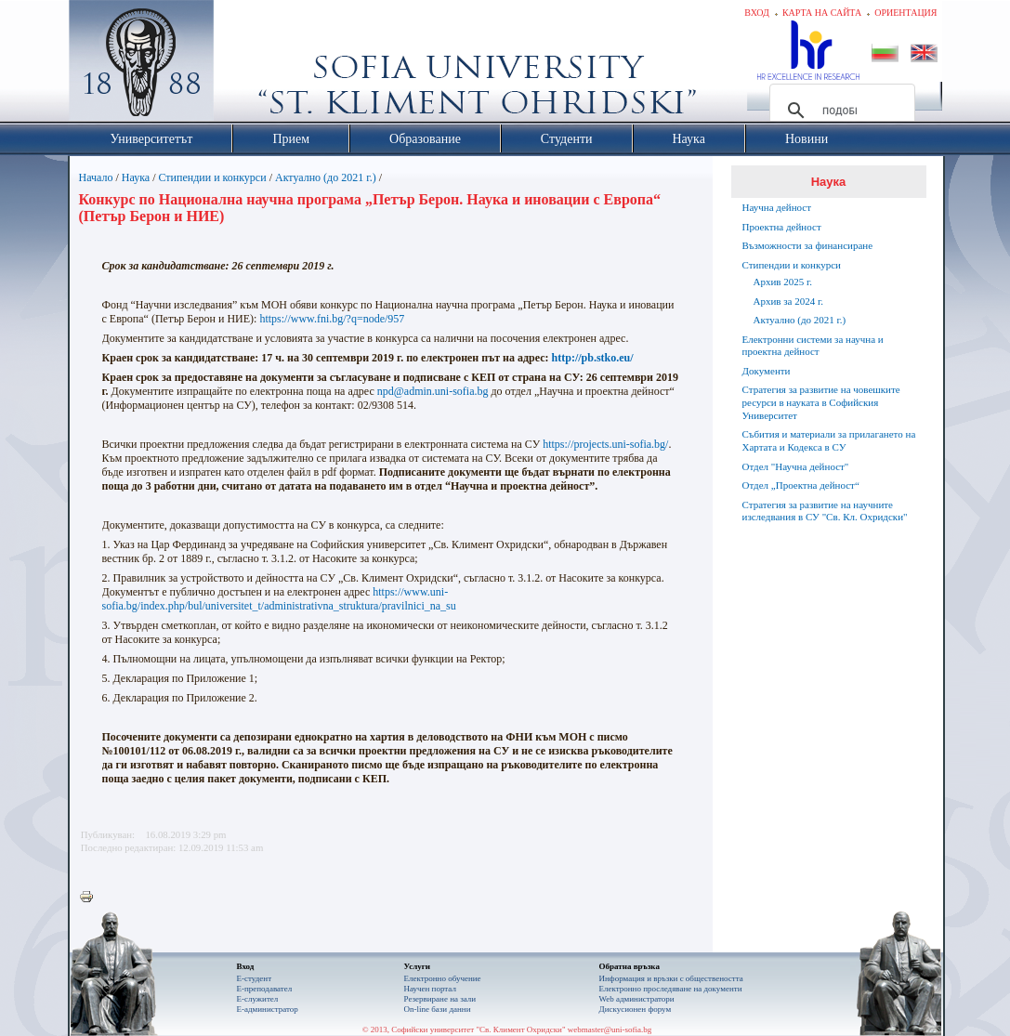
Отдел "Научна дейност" (795, 466)
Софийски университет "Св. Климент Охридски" (245, 65)
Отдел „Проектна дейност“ (800, 485)
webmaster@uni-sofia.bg (610, 1029)
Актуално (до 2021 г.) (325, 177)
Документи (766, 370)
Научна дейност (777, 207)
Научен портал (430, 988)
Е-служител (258, 998)
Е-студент (254, 978)
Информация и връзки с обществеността (671, 978)
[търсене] (839, 110)
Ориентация (905, 12)
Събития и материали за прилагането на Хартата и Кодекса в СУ (829, 440)
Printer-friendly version (91, 897)
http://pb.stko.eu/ (593, 357)
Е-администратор (267, 1009)
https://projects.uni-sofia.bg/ (605, 444)
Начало (96, 177)
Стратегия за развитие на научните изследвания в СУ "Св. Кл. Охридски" (825, 511)
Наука (136, 177)
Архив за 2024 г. (789, 301)
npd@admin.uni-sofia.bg (433, 391)
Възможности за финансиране (807, 245)
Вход (756, 12)
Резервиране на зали (440, 998)
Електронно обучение (442, 978)
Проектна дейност (781, 226)
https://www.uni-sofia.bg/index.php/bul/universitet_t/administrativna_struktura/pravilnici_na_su (279, 598)
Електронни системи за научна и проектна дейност (813, 346)
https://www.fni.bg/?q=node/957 (331, 318)
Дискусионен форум (635, 1009)
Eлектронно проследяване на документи (670, 988)
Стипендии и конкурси (213, 177)
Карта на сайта (821, 12)
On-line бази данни (437, 1009)
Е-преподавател (265, 988)
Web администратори (637, 998)
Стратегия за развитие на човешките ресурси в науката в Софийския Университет (821, 402)
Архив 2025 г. (783, 281)
